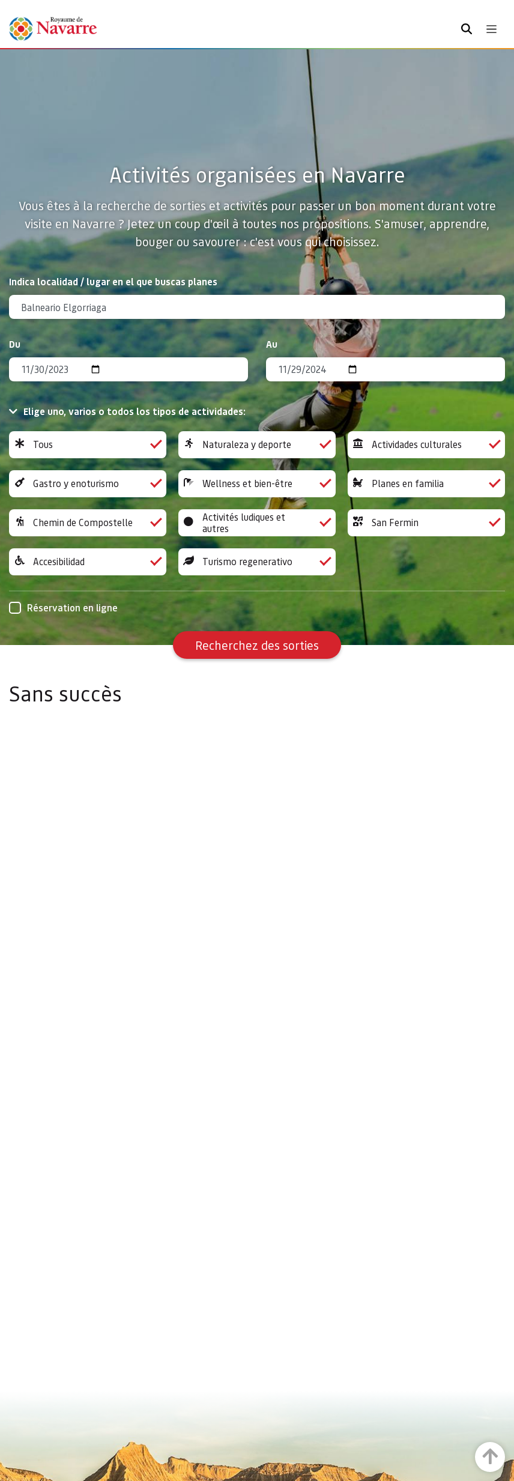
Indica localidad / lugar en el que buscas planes (113, 281)
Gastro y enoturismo (87, 483)
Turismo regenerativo (257, 561)
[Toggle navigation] (491, 29)
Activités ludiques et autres (257, 522)
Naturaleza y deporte (257, 444)
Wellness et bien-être (257, 483)
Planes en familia (426, 483)
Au (271, 344)
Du (14, 344)
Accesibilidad (87, 561)
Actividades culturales (426, 444)
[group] (87, 444)
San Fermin (426, 522)
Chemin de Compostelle (87, 522)
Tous (87, 444)
